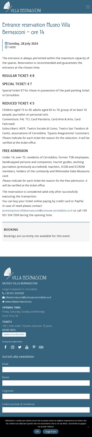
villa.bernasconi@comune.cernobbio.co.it (26, 297)
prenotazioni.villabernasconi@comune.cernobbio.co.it (37, 210)
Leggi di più (50, 431)
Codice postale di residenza (18, 404)
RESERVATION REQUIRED (14, 334)
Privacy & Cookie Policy (12, 341)
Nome (5, 377)
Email (5, 364)
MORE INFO (9, 330)
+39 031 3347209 (13, 293)
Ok (37, 431)
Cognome (7, 390)
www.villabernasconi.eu (17, 301)
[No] (88, 427)
